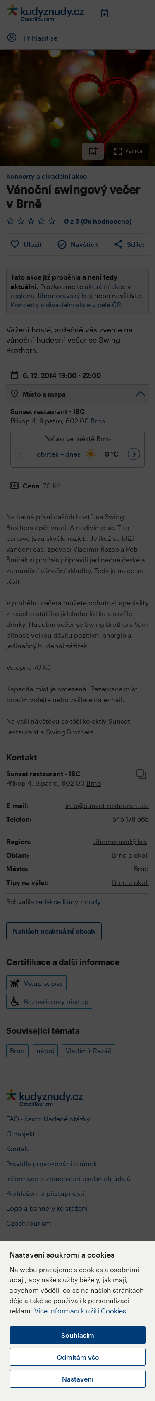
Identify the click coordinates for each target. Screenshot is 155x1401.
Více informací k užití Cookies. (81, 1311)
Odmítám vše (78, 1357)
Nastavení (77, 1379)
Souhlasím (77, 1335)
